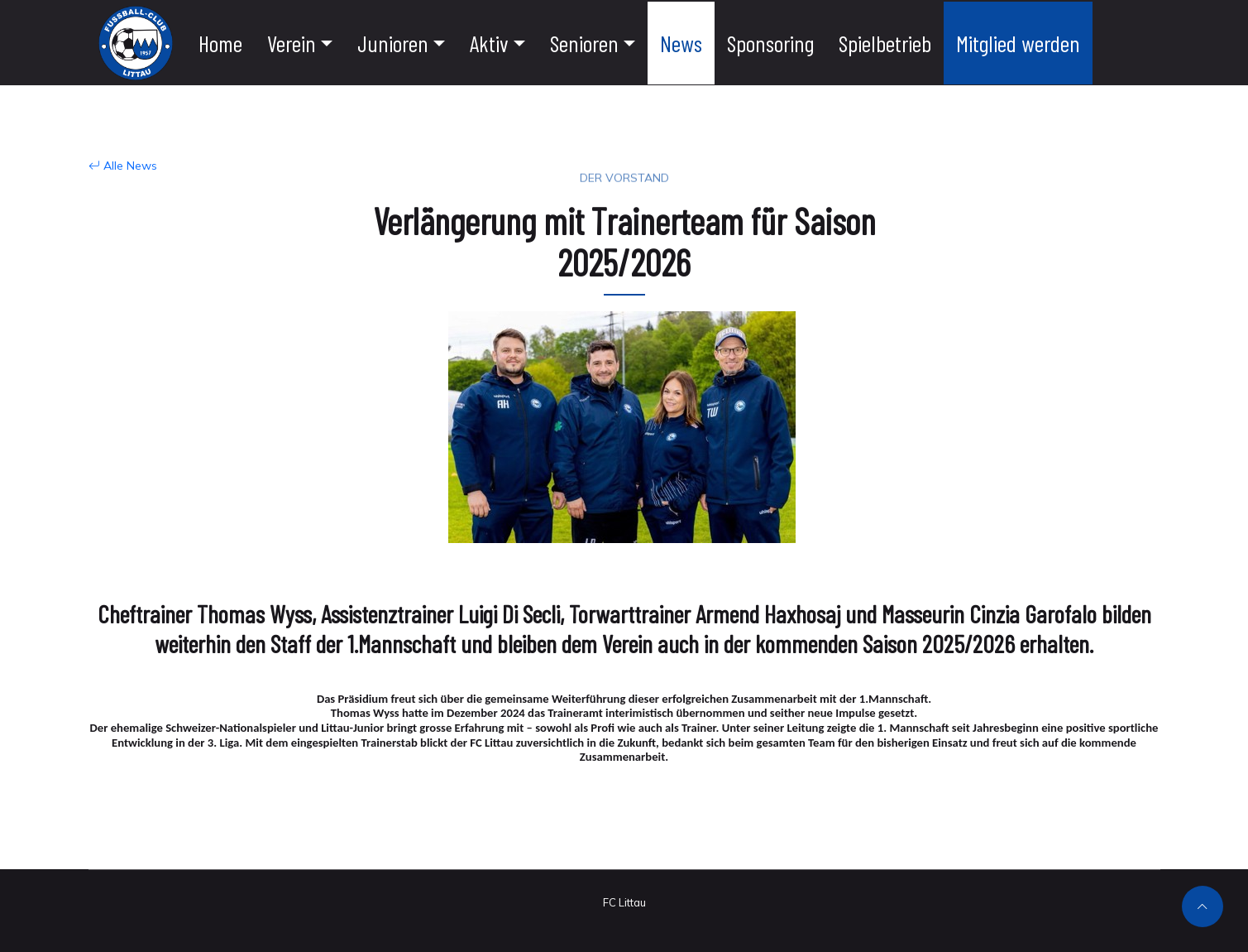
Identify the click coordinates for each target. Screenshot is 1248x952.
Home (220, 41)
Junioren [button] (392, 41)
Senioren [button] (584, 41)
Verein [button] (291, 41)
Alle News (122, 165)
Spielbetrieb (885, 41)
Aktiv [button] (489, 41)
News (681, 41)
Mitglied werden (1018, 41)
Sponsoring (770, 41)
